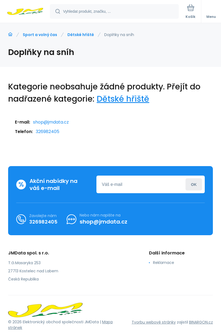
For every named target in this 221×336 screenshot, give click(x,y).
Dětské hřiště (80, 34)
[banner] (25, 12)
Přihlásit (194, 184)
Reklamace (163, 262)
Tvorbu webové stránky (154, 322)
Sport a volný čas (40, 34)
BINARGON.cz (201, 322)
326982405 (47, 131)
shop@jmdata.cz (51, 122)
